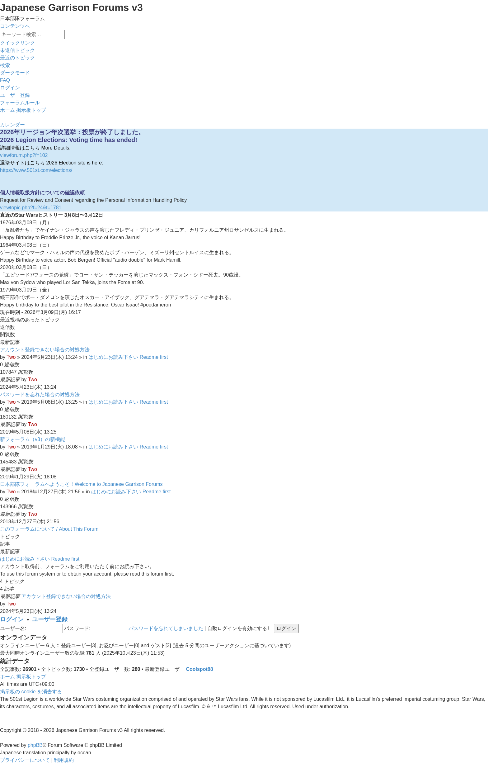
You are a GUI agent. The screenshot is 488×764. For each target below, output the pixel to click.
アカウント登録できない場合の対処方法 (45, 349)
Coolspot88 (199, 669)
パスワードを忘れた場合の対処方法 (40, 394)
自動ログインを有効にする (239, 628)
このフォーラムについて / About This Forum (49, 529)
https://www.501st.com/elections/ (36, 170)
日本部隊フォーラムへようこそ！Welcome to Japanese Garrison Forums (81, 484)
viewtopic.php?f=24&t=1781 (30, 207)
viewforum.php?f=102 (24, 155)
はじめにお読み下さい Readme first (128, 357)
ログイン (12, 619)
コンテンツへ (15, 26)
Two (11, 357)
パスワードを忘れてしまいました (166, 628)
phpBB (35, 745)
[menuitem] (17, 50)
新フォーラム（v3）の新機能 (32, 439)
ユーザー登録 (50, 619)
